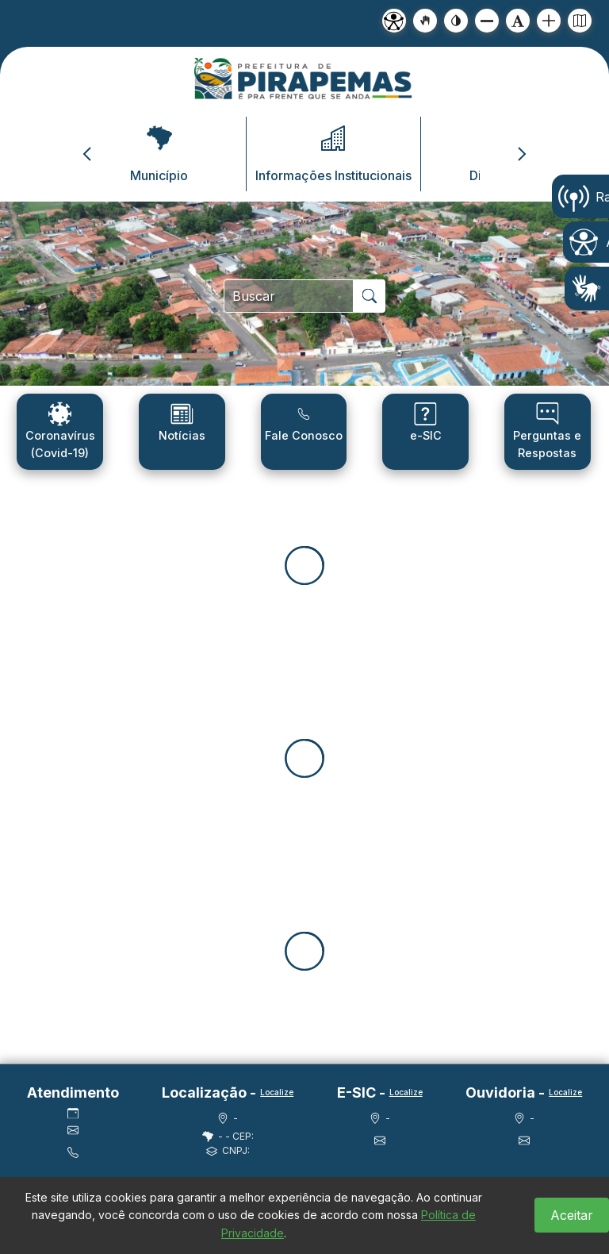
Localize (276, 1092)
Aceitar (571, 1215)
